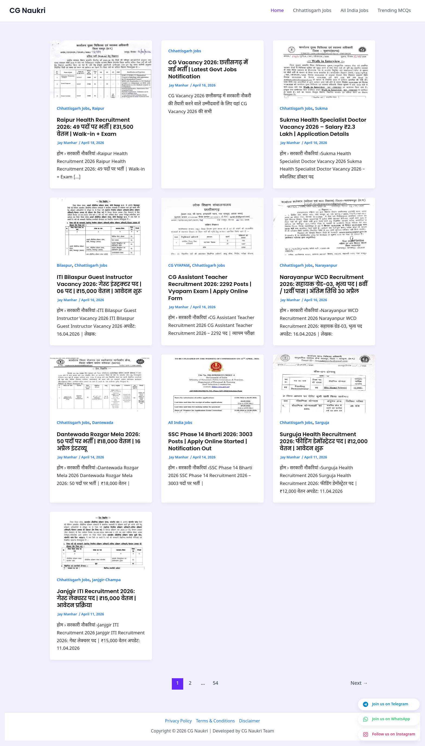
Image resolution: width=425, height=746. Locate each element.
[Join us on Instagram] (389, 735)
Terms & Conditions (215, 721)
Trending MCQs (394, 11)
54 (215, 683)
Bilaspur (64, 265)
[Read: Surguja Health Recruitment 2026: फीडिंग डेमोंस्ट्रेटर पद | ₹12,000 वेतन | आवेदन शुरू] (324, 384)
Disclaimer (249, 721)
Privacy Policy (178, 721)
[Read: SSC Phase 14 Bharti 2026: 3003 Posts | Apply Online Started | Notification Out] (212, 384)
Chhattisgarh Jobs (312, 11)
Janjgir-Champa (106, 580)
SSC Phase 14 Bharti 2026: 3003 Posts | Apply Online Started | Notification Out (210, 441)
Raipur (98, 108)
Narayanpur (326, 265)
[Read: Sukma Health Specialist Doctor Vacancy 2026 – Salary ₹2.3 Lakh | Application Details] (324, 69)
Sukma (321, 108)
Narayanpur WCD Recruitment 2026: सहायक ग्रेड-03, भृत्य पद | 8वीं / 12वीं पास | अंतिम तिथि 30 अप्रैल (324, 284)
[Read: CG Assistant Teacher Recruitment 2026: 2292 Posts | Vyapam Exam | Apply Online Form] (212, 226)
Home (277, 11)
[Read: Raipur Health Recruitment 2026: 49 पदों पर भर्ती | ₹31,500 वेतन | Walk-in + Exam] (101, 69)
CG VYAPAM (179, 265)
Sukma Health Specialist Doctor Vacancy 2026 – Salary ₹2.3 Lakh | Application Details (323, 127)
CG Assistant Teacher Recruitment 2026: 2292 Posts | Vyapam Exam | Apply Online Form (210, 287)
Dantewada (102, 423)
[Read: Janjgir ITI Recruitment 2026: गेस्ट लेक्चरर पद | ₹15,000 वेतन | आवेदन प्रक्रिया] (101, 541)
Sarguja (322, 423)
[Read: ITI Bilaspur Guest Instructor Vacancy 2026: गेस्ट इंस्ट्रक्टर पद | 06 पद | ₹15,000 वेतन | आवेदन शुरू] (101, 226)
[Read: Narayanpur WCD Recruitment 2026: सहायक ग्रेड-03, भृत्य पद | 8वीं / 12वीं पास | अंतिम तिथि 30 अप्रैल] (324, 226)
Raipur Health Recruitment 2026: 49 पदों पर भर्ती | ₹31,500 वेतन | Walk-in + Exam (95, 127)
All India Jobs (355, 11)
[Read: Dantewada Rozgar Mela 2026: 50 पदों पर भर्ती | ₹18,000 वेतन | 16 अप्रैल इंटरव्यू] (101, 384)
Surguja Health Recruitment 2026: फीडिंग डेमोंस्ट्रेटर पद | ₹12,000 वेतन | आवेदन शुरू (324, 441)
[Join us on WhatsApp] (389, 719)
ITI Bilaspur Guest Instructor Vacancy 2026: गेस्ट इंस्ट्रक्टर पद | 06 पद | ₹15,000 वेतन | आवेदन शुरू (99, 284)
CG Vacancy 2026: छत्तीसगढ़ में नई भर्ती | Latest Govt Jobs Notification (208, 69)
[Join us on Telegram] (389, 704)
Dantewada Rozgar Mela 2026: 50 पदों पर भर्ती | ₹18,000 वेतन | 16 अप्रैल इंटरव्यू (99, 441)
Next (359, 683)
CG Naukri (27, 10)
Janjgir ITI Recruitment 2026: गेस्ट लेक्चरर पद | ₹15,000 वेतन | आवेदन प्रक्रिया (96, 598)
